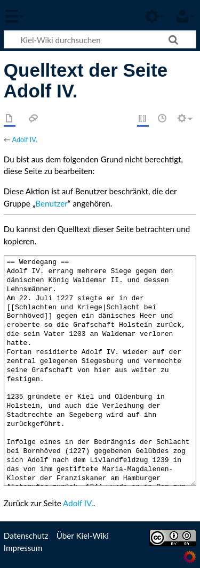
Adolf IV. (24, 139)
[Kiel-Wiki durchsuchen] (100, 39)
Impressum (23, 548)
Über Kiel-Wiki (83, 535)
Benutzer (51, 203)
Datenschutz (26, 535)
